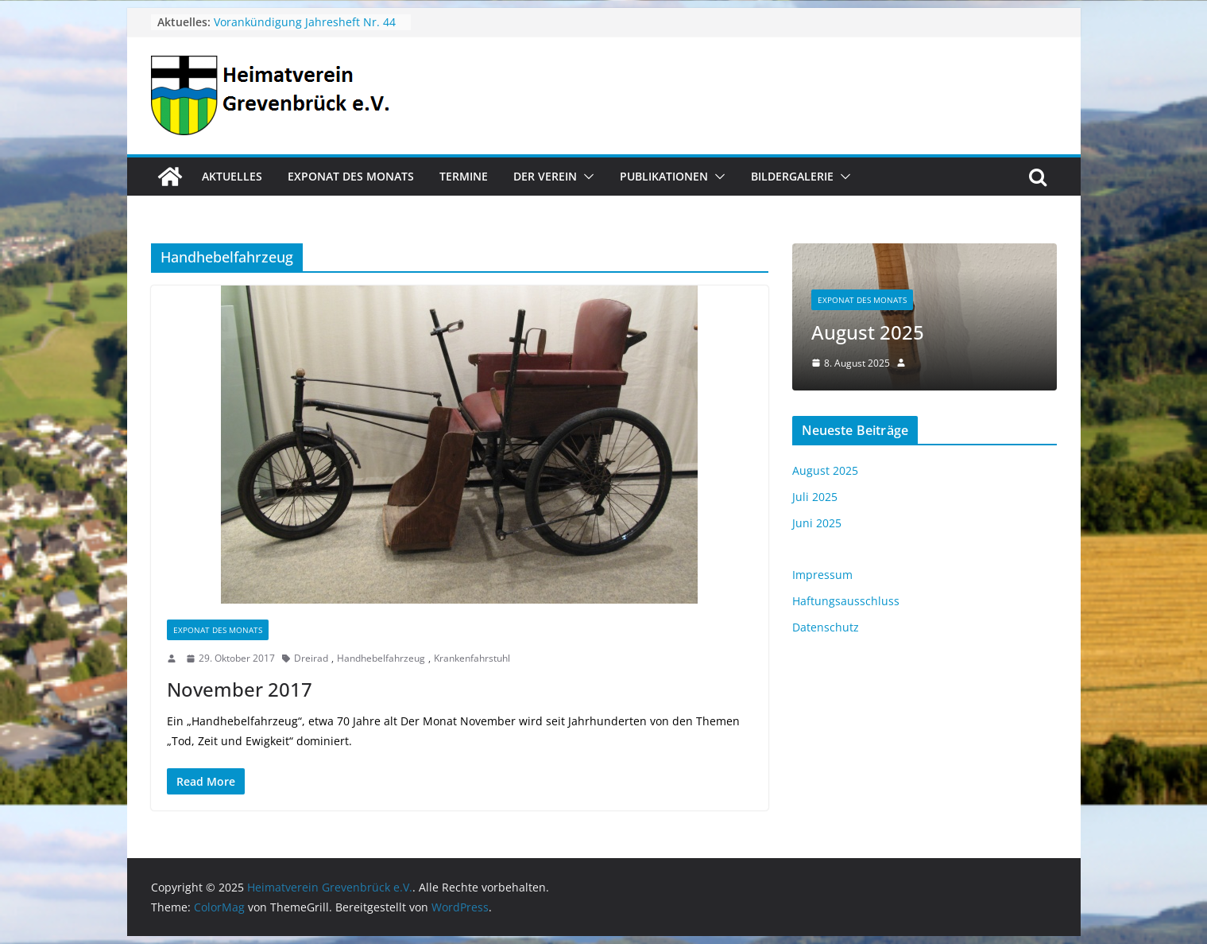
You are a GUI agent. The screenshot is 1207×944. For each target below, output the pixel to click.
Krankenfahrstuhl (472, 658)
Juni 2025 (816, 522)
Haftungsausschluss (845, 600)
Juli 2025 (815, 496)
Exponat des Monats (351, 176)
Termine (463, 176)
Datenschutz (825, 627)
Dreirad (311, 658)
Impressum (822, 574)
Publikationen (664, 176)
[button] (585, 176)
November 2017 (239, 689)
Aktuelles (232, 176)
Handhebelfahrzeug (381, 658)
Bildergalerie (792, 176)
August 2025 (867, 332)
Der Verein (545, 176)
